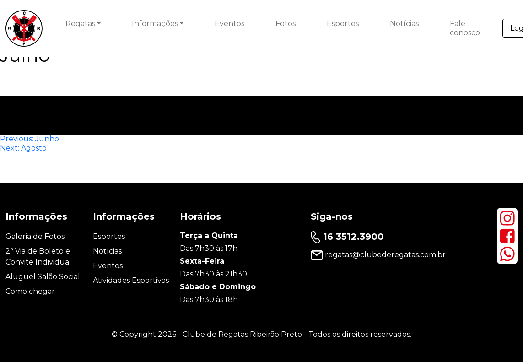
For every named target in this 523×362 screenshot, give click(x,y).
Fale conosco (465, 28)
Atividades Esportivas (131, 280)
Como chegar (30, 291)
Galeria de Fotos (35, 236)
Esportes (343, 23)
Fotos (285, 23)
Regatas (80, 23)
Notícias (404, 23)
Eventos (229, 23)
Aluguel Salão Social (42, 276)
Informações (155, 23)
